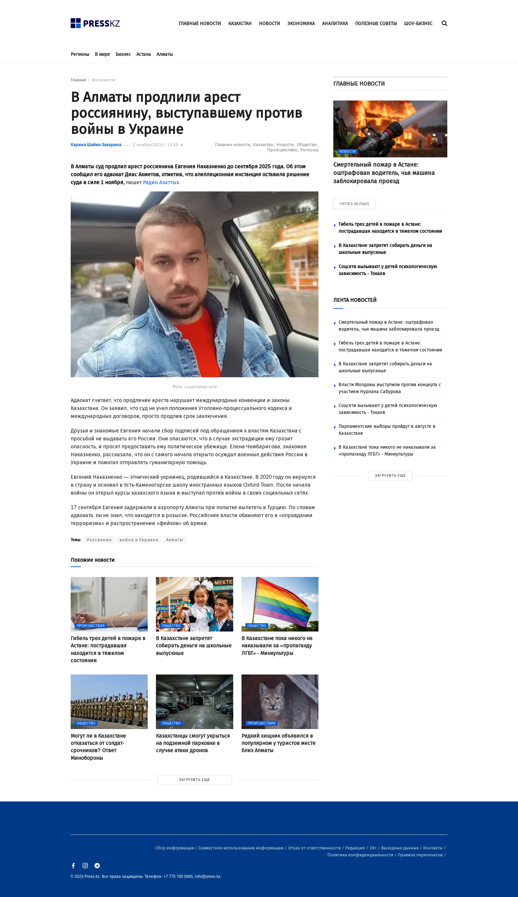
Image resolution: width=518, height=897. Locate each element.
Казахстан (263, 144)
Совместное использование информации (241, 847)
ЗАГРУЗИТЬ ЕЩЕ (194, 780)
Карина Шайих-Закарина (96, 144)
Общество (307, 144)
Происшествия (282, 149)
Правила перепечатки (421, 854)
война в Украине (139, 539)
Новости (286, 144)
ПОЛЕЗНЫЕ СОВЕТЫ (376, 23)
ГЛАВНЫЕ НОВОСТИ (200, 23)
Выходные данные (400, 847)
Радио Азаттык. (161, 182)
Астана (143, 54)
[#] (95, 21)
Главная (78, 80)
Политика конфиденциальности (360, 854)
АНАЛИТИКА (335, 23)
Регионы (80, 54)
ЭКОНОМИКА (301, 23)
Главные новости (233, 144)
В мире (102, 54)
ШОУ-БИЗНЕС (418, 23)
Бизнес (123, 54)
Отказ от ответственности (315, 847)
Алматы (165, 54)
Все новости (103, 80)
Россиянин (99, 539)
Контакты (433, 847)
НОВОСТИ (269, 23)
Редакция (355, 847)
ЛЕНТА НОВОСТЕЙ (355, 300)
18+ (373, 847)
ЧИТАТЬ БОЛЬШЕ (354, 204)
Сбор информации (175, 847)
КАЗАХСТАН (240, 23)
